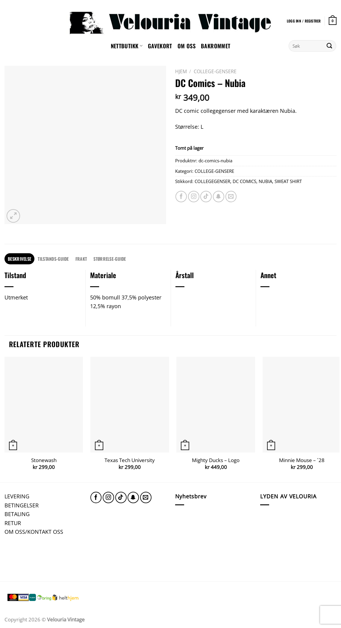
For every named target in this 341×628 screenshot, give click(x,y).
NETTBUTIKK (127, 46)
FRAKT (81, 258)
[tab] (19, 258)
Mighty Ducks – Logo (216, 460)
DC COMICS (244, 181)
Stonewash (44, 460)
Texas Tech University (129, 460)
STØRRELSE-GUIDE (109, 258)
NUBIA (265, 181)
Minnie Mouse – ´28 (302, 460)
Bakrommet (215, 46)
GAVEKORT (160, 46)
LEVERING (16, 496)
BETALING (17, 514)
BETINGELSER (21, 505)
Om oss (186, 46)
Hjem (181, 71)
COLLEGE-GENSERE (215, 71)
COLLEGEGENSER (212, 181)
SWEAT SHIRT (288, 181)
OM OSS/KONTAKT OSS (33, 531)
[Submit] (329, 46)
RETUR (12, 523)
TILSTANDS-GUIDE (53, 258)
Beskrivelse (19, 258)
